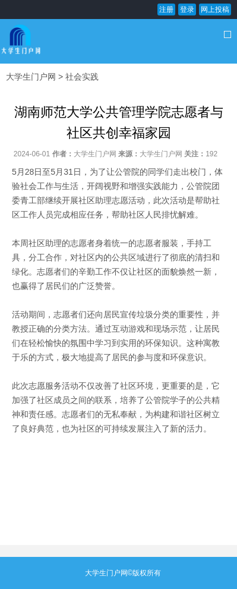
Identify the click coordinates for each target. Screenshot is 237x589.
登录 (187, 9)
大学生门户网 (31, 76)
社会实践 (82, 76)
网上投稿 (215, 9)
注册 (166, 9)
